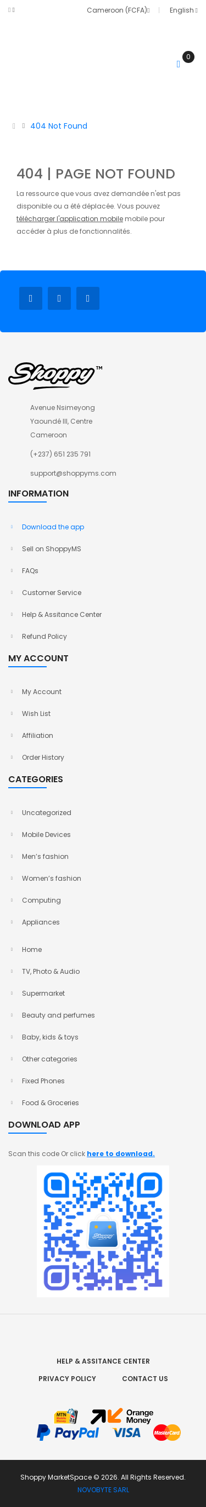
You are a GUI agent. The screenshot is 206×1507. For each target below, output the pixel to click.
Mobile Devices (46, 834)
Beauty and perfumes (58, 1015)
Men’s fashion (45, 856)
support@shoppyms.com (73, 473)
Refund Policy (44, 636)
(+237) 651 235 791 (60, 454)
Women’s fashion (51, 878)
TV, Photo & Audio (51, 971)
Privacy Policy (67, 1378)
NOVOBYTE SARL (103, 1489)
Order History (43, 757)
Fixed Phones (43, 1080)
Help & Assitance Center (62, 614)
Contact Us (145, 1378)
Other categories (49, 1059)
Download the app (53, 527)
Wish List (36, 713)
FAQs (30, 570)
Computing (41, 900)
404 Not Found (58, 126)
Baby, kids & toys (50, 1037)
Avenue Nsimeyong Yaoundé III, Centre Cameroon (62, 421)
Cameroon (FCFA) (116, 10)
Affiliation (37, 735)
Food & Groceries (50, 1102)
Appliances (41, 922)
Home (32, 949)
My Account (42, 691)
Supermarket (43, 993)
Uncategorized (46, 812)
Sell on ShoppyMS (51, 548)
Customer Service (51, 592)
